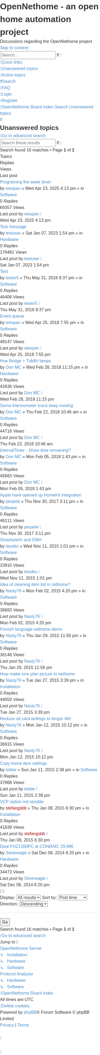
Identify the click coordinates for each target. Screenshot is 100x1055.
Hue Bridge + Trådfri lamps (25, 361)
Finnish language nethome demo (31, 629)
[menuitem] (19, 68)
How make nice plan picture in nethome (37, 674)
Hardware (9, 239)
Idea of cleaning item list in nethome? (35, 584)
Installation (10, 686)
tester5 (12, 278)
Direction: (24, 904)
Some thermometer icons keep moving (36, 405)
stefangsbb (16, 808)
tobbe (11, 769)
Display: (20, 897)
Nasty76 (13, 591)
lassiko (12, 546)
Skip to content (14, 48)
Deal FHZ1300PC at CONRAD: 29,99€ (37, 846)
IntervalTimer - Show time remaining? (35, 450)
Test (4, 271)
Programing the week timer (25, 182)
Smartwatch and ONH (21, 539)
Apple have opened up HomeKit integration (40, 495)
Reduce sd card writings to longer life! (35, 718)
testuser (13, 233)
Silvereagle (16, 853)
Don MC (13, 367)
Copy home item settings (23, 763)
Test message (13, 226)
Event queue (12, 316)
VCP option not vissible (22, 801)
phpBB (30, 1012)
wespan (13, 188)
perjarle (13, 501)
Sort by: (64, 897)
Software (8, 194)
